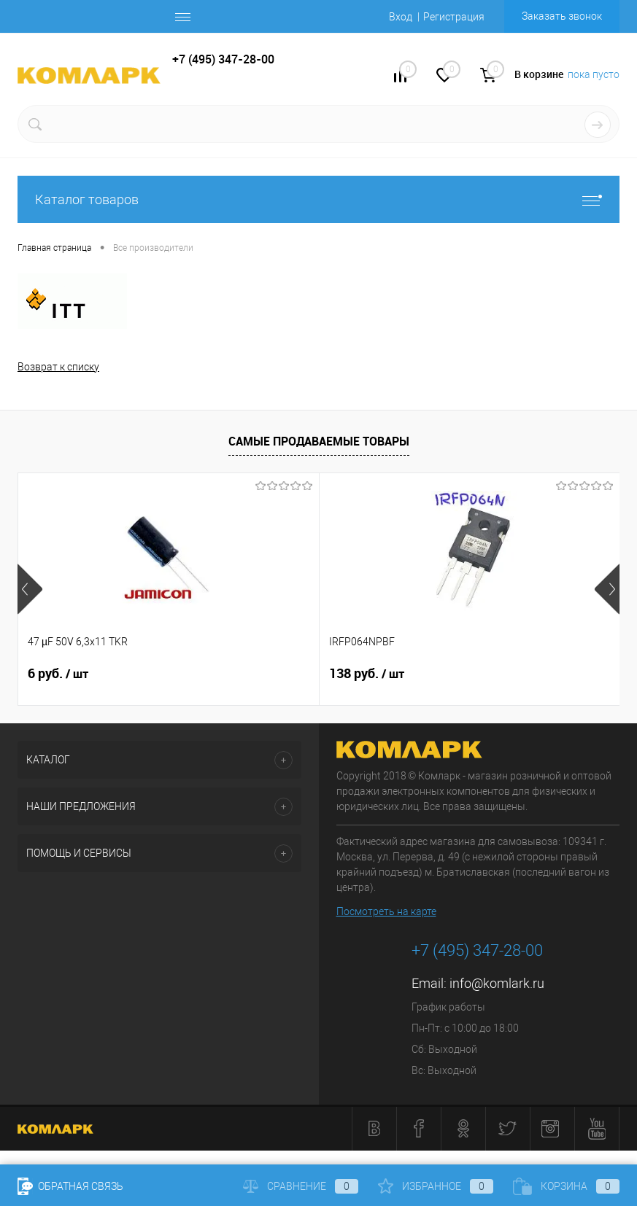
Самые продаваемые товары (318, 441)
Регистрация (453, 17)
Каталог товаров (318, 199)
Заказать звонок (562, 16)
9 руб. (459, 674)
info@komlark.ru (496, 983)
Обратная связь (70, 1186)
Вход (400, 17)
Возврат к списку (58, 367)
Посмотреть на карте (386, 911)
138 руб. (266, 674)
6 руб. (58, 674)
